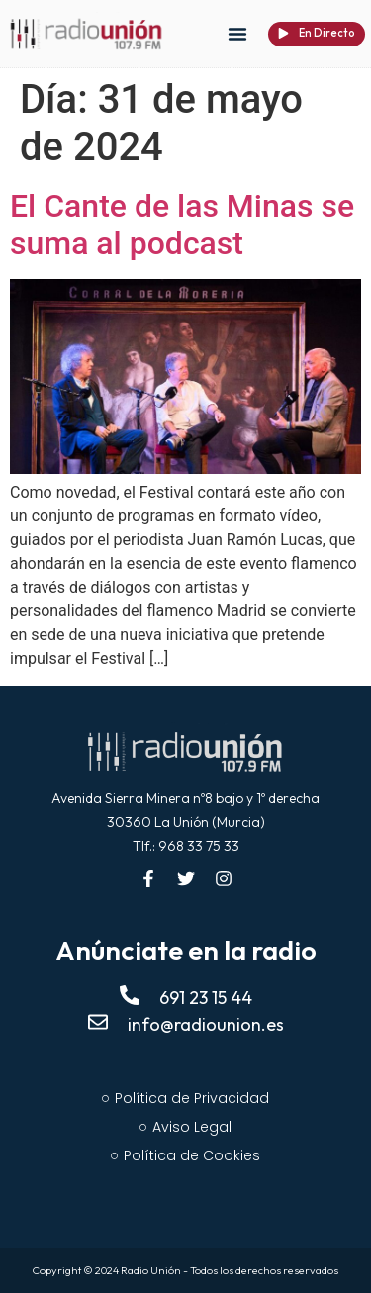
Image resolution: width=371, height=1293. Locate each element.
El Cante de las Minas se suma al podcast (182, 224)
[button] (237, 33)
